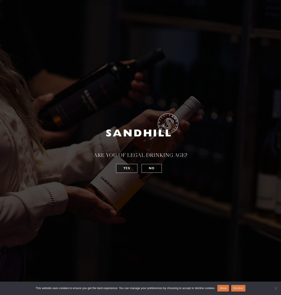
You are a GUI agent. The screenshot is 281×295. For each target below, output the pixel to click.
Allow (223, 288)
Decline (238, 288)
